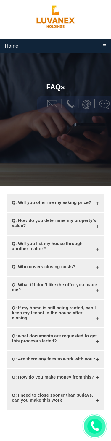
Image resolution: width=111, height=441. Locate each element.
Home (11, 46)
